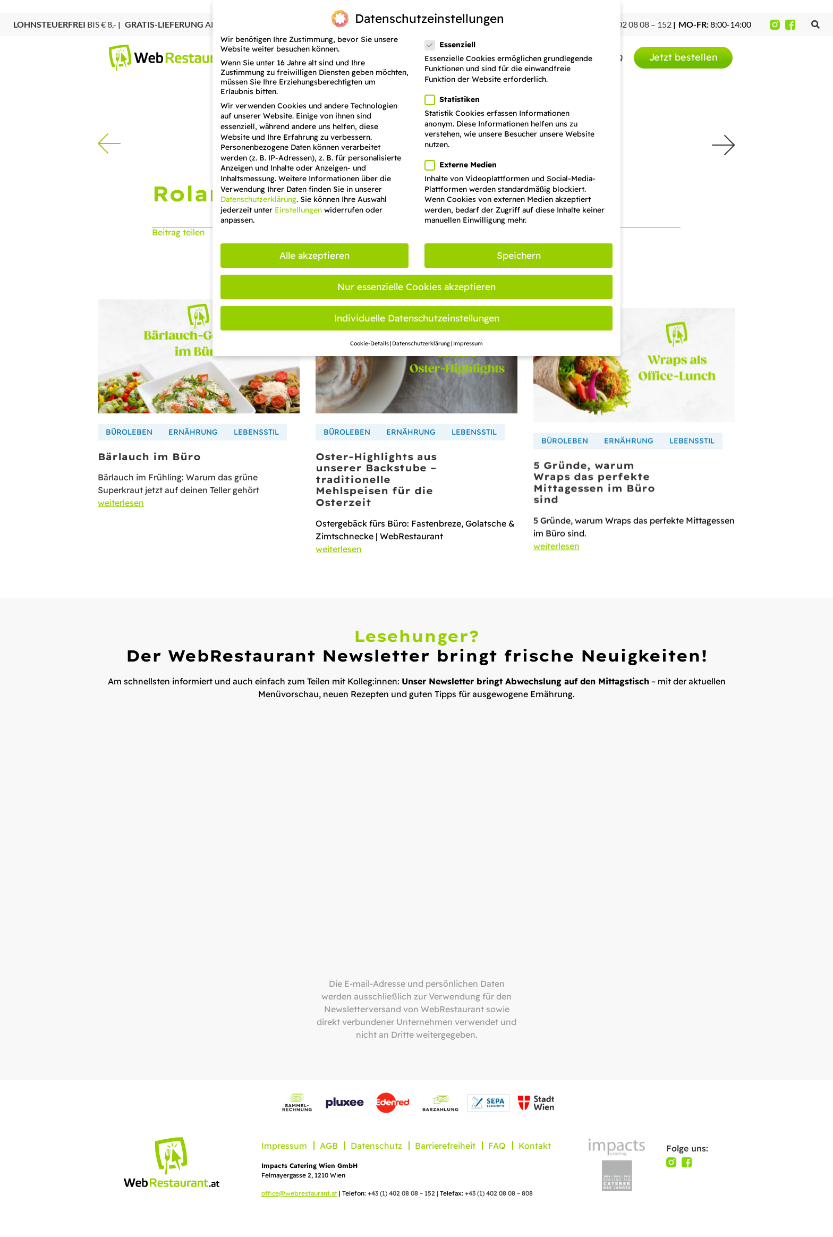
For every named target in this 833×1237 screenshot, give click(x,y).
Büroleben (129, 458)
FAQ (497, 1145)
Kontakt (534, 1145)
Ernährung (193, 458)
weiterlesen (121, 529)
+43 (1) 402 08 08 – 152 (628, 24)
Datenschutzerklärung (258, 199)
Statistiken (455, 99)
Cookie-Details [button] (369, 343)
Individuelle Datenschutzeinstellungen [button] (416, 318)
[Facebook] (790, 25)
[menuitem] (683, 58)
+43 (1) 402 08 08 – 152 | (404, 1193)
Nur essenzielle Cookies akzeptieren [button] (416, 286)
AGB (329, 1145)
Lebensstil (256, 458)
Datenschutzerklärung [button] (421, 343)
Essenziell (453, 44)
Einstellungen (298, 210)
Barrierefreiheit (445, 1145)
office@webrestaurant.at (299, 1193)
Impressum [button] (468, 343)
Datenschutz (376, 1145)
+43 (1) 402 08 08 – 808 (499, 1193)
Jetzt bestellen (683, 57)
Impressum (284, 1145)
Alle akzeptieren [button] (314, 255)
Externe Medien (464, 165)
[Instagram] (775, 25)
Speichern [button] (519, 255)
